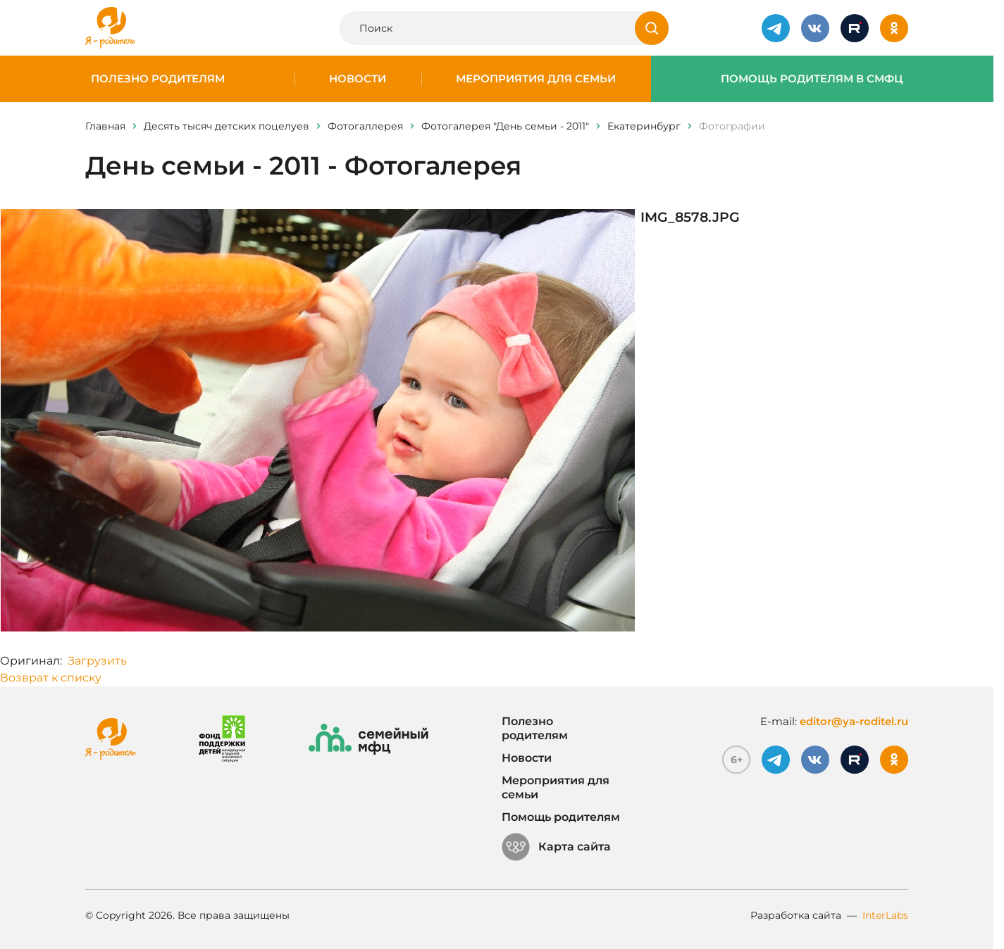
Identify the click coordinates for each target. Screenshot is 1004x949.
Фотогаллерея (365, 126)
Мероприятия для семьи (536, 79)
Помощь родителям (561, 817)
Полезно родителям (158, 79)
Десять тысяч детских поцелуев (226, 126)
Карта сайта (556, 847)
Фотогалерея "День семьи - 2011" (505, 126)
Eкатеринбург (644, 126)
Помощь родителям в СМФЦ (812, 79)
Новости (357, 79)
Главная (105, 126)
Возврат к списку (50, 677)
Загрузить (97, 660)
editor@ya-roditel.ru (854, 721)
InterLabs (885, 915)
